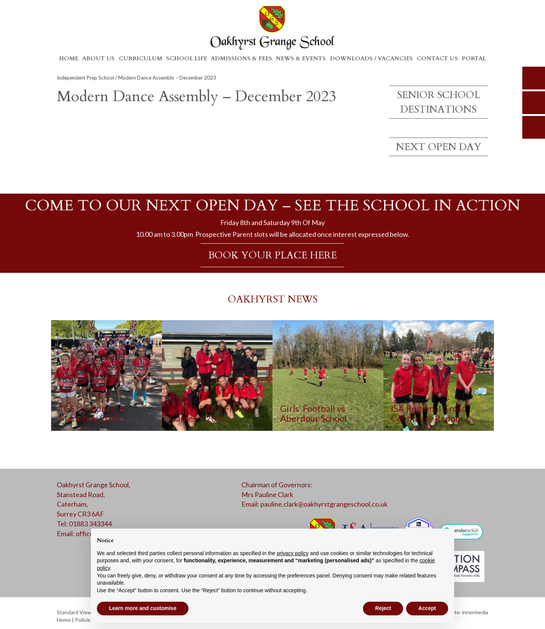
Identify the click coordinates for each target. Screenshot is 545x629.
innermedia (475, 612)
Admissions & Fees (241, 58)
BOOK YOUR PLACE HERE (272, 255)
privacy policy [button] (292, 553)
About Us (98, 58)
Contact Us (437, 58)
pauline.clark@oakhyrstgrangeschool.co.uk (324, 504)
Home (68, 58)
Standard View (74, 612)
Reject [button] (383, 608)
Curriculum (140, 58)
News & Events (301, 58)
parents (533, 102)
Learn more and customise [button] (142, 608)
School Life (186, 58)
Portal (474, 58)
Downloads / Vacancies (371, 58)
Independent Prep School (85, 78)
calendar (533, 127)
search (533, 78)
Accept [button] (427, 608)
